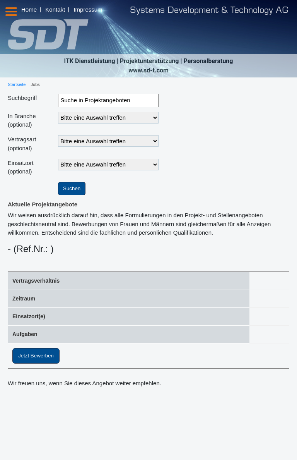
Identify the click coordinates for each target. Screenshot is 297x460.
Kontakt (55, 9)
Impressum (87, 9)
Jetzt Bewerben (36, 356)
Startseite (17, 84)
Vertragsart (22, 143)
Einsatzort (21, 167)
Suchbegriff (22, 97)
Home (29, 9)
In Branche (22, 120)
